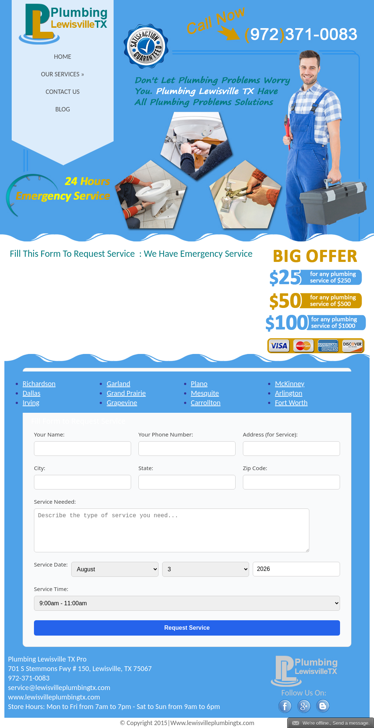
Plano (199, 383)
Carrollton (206, 402)
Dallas (31, 393)
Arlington (288, 393)
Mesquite (205, 393)
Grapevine (122, 402)
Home (62, 57)
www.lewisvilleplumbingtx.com (54, 697)
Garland (118, 383)
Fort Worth (291, 402)
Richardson (39, 383)
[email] (59, 687)
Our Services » (62, 74)
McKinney (289, 383)
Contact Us (63, 92)
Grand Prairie (126, 393)
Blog (62, 109)
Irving (31, 402)
